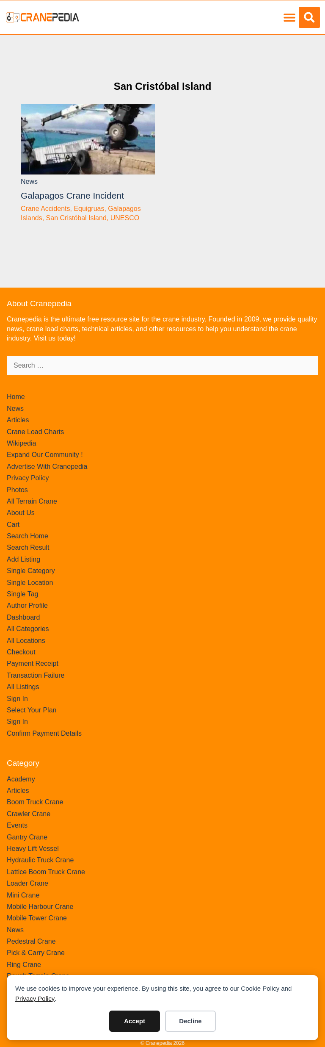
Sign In (17, 698)
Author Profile (27, 605)
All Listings (23, 686)
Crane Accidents (45, 208)
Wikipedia (21, 443)
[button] (289, 17)
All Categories (28, 628)
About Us (21, 512)
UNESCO (124, 218)
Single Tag (22, 594)
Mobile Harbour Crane (40, 906)
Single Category (31, 570)
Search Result (28, 547)
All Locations (26, 640)
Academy (21, 779)
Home (16, 396)
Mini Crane (23, 895)
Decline (190, 1021)
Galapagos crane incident (72, 195)
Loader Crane (27, 883)
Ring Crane (24, 964)
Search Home (27, 536)
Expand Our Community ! (45, 454)
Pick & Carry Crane (36, 952)
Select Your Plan (31, 710)
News (29, 181)
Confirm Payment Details (44, 733)
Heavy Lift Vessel (33, 848)
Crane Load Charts (35, 431)
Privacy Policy (35, 998)
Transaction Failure (35, 675)
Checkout (21, 652)
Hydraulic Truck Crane (40, 860)
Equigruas (89, 208)
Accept (134, 1021)
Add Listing (23, 559)
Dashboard (23, 617)
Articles (18, 420)
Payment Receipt (32, 663)
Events (17, 825)
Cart (13, 524)
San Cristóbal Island (163, 86)
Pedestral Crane (31, 941)
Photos (17, 489)
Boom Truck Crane (35, 802)
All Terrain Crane (32, 501)
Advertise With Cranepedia (47, 466)
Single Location (30, 582)
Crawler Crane (28, 813)
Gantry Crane (27, 837)
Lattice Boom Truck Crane (46, 871)
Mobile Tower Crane (37, 918)
